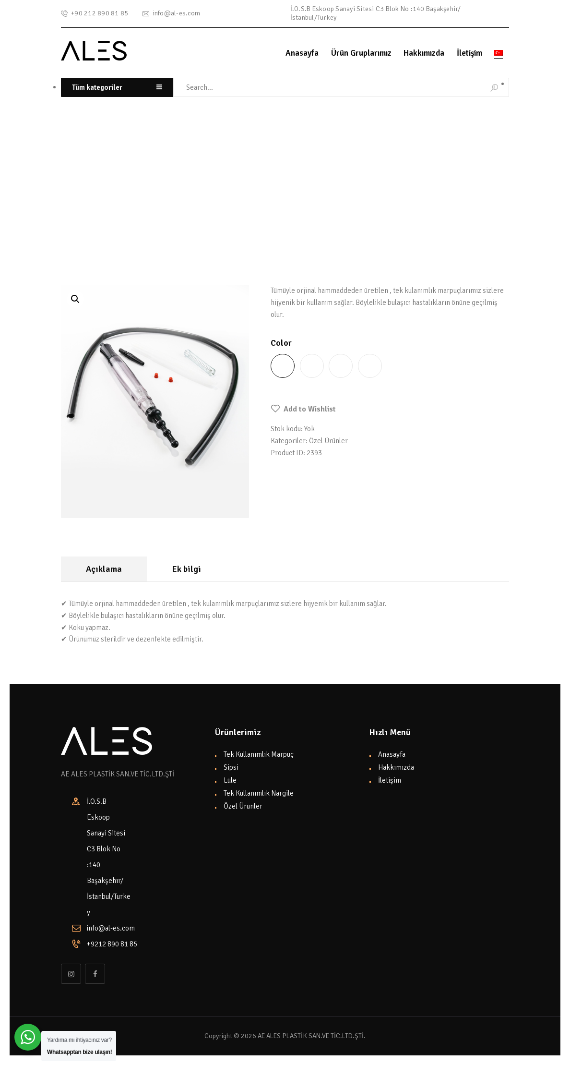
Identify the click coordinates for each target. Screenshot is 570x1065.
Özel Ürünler (133, 207)
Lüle (230, 780)
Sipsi (231, 767)
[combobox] (117, 87)
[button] (303, 409)
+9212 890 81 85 (108, 944)
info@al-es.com (110, 928)
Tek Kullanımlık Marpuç (259, 754)
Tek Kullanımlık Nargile (259, 793)
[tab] (104, 569)
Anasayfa (391, 754)
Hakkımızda (396, 767)
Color (281, 343)
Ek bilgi (186, 569)
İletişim (389, 780)
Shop (95, 207)
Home (68, 207)
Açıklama (104, 569)
